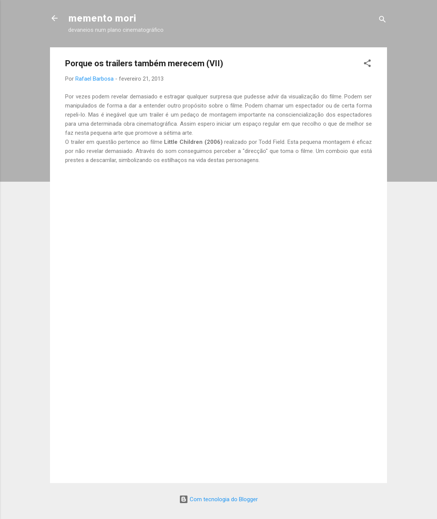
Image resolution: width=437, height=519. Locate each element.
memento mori (102, 18)
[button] (367, 64)
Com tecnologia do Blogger (218, 499)
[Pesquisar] (382, 20)
